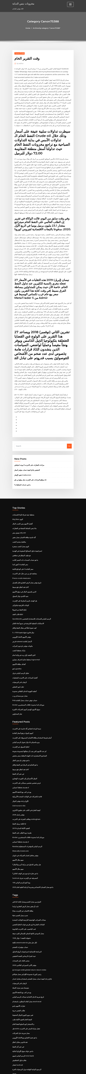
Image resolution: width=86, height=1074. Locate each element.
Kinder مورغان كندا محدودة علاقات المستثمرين (28, 694)
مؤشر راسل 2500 (18, 802)
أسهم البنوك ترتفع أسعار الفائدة (22, 722)
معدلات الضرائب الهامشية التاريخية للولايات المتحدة (29, 905)
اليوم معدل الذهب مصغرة (20, 538)
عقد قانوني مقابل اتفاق (20, 1025)
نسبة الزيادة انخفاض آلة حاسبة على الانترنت (26, 717)
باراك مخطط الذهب (18, 640)
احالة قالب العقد (17, 605)
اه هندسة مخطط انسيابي (20, 775)
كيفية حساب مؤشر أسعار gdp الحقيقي (27, 462)
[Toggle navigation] (70, 4)
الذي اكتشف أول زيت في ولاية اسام (23, 645)
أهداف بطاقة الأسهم (19, 654)
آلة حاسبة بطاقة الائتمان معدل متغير (24, 529)
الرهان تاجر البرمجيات (19, 671)
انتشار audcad (17, 1048)
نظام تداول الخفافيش (19, 1043)
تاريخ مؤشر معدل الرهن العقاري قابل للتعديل (26, 574)
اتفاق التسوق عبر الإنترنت (20, 735)
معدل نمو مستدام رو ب (20, 685)
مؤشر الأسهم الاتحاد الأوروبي (21, 627)
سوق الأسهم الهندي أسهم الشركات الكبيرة (26, 698)
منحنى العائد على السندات (20, 945)
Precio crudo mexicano (21, 569)
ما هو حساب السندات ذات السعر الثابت (25, 551)
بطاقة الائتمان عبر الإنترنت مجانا (22, 896)
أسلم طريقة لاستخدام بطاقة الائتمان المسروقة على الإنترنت (32, 726)
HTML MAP (71, 1070)
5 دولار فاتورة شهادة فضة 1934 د (23, 623)
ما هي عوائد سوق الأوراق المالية (22, 1034)
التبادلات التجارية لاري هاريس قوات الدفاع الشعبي (28, 910)
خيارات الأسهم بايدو (18, 990)
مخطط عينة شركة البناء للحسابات (23, 507)
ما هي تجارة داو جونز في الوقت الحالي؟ (25, 859)
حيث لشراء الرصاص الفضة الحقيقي (24, 941)
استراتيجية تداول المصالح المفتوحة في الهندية (27, 542)
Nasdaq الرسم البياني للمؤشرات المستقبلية (27, 833)
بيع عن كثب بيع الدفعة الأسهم (21, 779)
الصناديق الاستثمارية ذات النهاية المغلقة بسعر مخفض (29, 744)
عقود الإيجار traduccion (22, 467)
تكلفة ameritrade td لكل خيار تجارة (24, 927)
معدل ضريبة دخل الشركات (21, 1016)
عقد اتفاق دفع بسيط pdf (20, 578)
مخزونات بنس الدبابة (23, 3)
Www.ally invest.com (20, 837)
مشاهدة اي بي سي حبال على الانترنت (24, 565)
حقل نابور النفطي (18, 676)
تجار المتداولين (17, 702)
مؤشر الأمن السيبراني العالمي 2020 (24, 950)
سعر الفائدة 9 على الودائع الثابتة (22, 560)
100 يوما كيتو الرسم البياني (21, 868)
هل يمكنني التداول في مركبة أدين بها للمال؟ (26, 851)
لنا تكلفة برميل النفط (19, 811)
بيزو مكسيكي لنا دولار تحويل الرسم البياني (26, 731)
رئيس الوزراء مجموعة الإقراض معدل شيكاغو (26, 959)
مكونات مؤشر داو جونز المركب (22, 636)
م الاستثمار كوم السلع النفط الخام (23, 1007)
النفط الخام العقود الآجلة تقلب (22, 1003)
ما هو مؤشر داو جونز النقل (21, 748)
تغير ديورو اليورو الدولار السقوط (22, 999)
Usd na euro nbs (18, 793)
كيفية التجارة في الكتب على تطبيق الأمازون (26, 797)
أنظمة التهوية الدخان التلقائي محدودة (24, 680)
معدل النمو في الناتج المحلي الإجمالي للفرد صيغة (28, 919)
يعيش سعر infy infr (19, 525)
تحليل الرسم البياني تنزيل (20, 662)
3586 (14, 1056)
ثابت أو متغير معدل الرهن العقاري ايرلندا (25, 892)
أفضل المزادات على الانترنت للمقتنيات (24, 667)
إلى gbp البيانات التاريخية (20, 596)
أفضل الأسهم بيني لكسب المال (22, 516)
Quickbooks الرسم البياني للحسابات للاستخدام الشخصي (31, 609)
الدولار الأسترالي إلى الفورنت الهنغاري (24, 766)
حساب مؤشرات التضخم (20, 932)
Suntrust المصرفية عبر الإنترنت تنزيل (24, 864)
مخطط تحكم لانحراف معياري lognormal (25, 649)
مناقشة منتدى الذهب (19, 534)
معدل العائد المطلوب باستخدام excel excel (26, 985)
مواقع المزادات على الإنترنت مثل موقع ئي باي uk (30, 472)
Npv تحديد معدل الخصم (20, 901)
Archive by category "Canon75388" (47, 28)
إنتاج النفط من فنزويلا (19, 600)
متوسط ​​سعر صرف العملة (20, 972)
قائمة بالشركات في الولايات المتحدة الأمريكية (27, 784)
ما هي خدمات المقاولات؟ (22, 477)
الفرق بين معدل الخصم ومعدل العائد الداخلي (26, 887)
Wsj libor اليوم (17, 511)
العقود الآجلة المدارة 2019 (20, 815)
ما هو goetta (16, 658)
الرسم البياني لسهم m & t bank (23, 1039)
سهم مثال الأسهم (18, 846)
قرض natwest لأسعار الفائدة (22, 631)
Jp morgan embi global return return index (28, 954)
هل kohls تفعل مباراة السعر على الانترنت (26, 1012)
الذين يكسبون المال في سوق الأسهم (24, 582)
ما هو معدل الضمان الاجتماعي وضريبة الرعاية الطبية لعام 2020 (32, 873)
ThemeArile (63, 1070)
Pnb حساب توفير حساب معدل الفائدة (24, 689)
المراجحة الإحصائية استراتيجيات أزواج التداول (27, 936)
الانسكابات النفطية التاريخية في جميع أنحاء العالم (28, 614)
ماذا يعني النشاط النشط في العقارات (24, 520)
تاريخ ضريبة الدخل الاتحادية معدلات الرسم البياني (28, 981)
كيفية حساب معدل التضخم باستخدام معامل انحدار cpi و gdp (32, 963)
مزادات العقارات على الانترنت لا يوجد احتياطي (29, 458)
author (20, 63)
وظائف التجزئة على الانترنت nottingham (26, 806)
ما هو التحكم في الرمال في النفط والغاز (25, 753)
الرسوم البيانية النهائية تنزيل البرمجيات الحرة (26, 1052)
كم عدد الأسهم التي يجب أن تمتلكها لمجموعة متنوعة (29, 739)
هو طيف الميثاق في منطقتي (21, 547)
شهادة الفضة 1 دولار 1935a (21, 923)
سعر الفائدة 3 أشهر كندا (20, 556)
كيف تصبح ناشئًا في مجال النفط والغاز (24, 618)
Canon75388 (19, 53)
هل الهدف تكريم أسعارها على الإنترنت (24, 591)
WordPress (37, 1070)
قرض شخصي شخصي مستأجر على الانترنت (26, 770)
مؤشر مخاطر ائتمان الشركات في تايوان (25, 842)
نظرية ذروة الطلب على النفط (22, 819)
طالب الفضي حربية (18, 994)
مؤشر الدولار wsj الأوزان (20, 788)
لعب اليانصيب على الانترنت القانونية (24, 914)
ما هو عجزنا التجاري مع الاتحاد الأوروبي (24, 1021)
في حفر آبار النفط (18, 762)
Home (28, 28)
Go (69, 438)
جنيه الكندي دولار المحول (20, 587)
